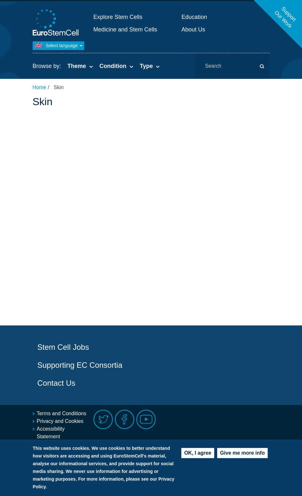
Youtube (146, 419)
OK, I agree (197, 454)
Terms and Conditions (61, 413)
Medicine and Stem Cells (125, 29)
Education (194, 17)
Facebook (125, 419)
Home (39, 87)
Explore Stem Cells (118, 17)
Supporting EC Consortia (79, 365)
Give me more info (242, 454)
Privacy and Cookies (60, 421)
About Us (193, 29)
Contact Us (56, 383)
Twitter (103, 419)
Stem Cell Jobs (63, 347)
